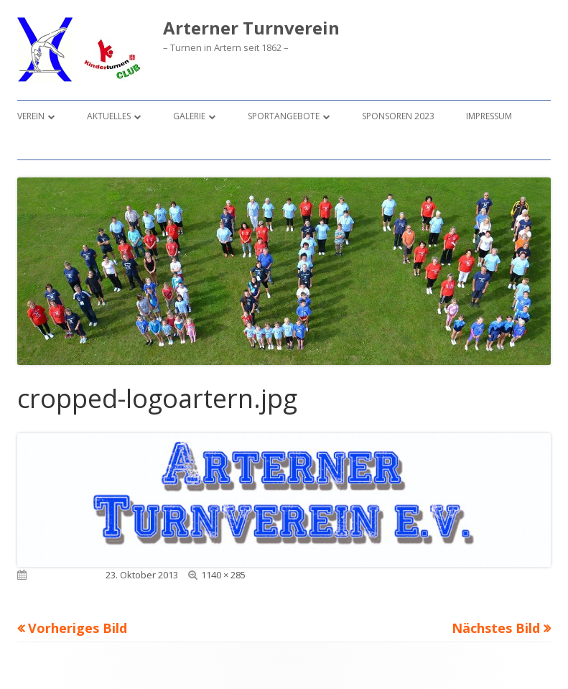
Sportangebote (284, 116)
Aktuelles (109, 116)
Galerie (189, 116)
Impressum (489, 116)
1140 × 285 (223, 574)
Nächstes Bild (496, 628)
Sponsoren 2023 (398, 116)
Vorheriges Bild (77, 628)
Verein (31, 116)
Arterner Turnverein (251, 28)
